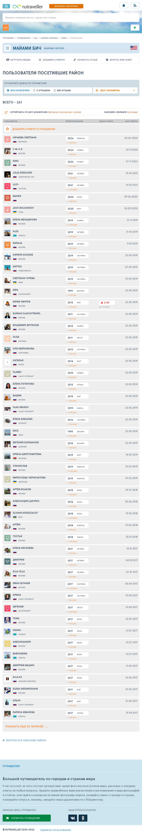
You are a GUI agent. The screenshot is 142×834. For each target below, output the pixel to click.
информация (76, 38)
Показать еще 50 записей (26, 726)
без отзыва (64, 90)
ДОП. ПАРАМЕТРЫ (110, 90)
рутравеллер (8, 38)
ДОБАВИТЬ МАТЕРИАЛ (66, 6)
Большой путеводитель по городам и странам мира (49, 779)
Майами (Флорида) (49, 38)
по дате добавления (28, 112)
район (64, 38)
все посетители (20, 90)
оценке (77, 112)
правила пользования (55, 829)
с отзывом (43, 90)
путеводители (23, 38)
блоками (132, 112)
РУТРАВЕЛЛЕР (11, 766)
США (35, 38)
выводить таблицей (115, 112)
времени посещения (60, 112)
